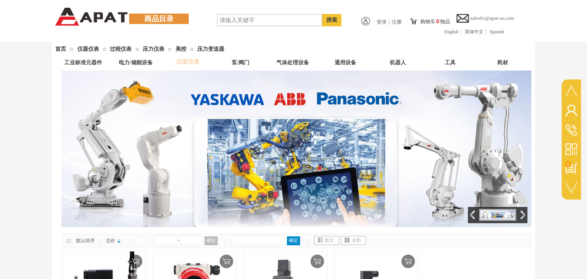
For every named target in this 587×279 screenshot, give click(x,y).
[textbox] (269, 20)
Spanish (497, 31)
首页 (60, 49)
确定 (211, 240)
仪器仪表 (88, 49)
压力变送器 (210, 49)
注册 (397, 22)
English (451, 31)
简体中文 (474, 31)
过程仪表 (120, 49)
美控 (181, 49)
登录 (382, 22)
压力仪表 (153, 49)
